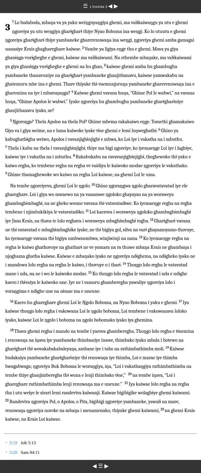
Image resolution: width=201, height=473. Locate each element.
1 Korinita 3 (99, 7)
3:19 (13, 442)
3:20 (13, 452)
